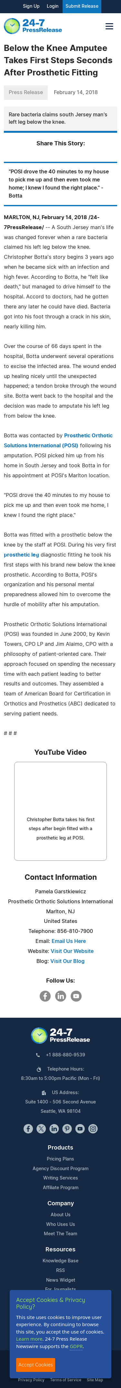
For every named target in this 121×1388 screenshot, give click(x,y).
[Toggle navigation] (109, 26)
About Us (61, 1215)
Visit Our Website (72, 951)
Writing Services (60, 1178)
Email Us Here (69, 941)
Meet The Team (60, 1234)
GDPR (76, 1346)
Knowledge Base (60, 1261)
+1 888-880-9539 (65, 1055)
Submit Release (82, 6)
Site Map (95, 1380)
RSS (60, 1270)
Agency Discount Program (60, 1169)
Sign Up (31, 6)
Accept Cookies (35, 1365)
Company (60, 1204)
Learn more (29, 1338)
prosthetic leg (21, 555)
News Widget (60, 1280)
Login (52, 6)
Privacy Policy (31, 1380)
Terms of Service (65, 1380)
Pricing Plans (60, 1159)
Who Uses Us (60, 1224)
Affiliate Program (60, 1188)
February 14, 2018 (76, 92)
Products (60, 1148)
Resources (60, 1250)
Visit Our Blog (67, 961)
